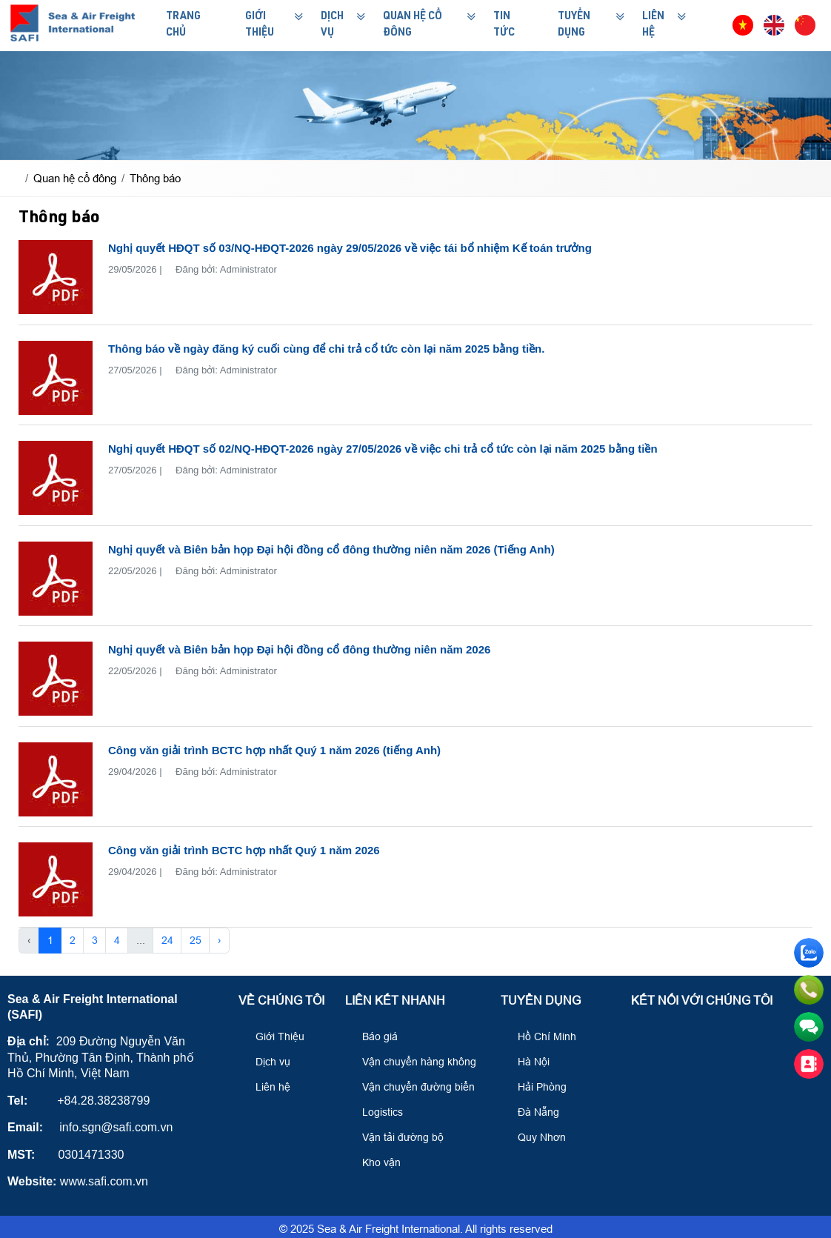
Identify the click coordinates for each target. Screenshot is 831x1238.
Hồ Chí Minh (540, 1036)
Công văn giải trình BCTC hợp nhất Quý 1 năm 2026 (244, 850)
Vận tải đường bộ (396, 1137)
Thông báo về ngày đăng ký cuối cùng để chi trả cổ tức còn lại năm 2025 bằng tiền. (326, 348)
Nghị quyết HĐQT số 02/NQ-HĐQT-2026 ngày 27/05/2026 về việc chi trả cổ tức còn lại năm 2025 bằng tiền (383, 448)
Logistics (376, 1112)
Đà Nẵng (531, 1112)
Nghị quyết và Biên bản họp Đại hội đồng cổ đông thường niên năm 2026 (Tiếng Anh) (331, 549)
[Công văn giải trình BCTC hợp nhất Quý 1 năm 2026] (56, 879)
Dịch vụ (266, 1062)
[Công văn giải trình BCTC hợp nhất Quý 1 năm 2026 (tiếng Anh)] (56, 779)
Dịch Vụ (332, 25)
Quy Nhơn (535, 1137)
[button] (715, 25)
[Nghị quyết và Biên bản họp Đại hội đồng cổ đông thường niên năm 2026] (56, 679)
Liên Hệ (653, 25)
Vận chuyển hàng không (412, 1062)
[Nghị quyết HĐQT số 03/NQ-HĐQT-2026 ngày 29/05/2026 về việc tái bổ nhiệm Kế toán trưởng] (56, 277)
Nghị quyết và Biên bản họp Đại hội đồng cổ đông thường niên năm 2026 (299, 649)
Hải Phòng (535, 1087)
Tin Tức (504, 25)
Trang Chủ (183, 25)
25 (195, 940)
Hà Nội (527, 1062)
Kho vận (375, 1162)
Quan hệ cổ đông (412, 25)
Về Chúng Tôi (281, 1000)
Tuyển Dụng (574, 25)
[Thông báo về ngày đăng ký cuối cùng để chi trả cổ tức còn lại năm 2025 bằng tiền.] (56, 378)
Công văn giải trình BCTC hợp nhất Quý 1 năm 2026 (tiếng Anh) (274, 750)
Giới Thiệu (259, 25)
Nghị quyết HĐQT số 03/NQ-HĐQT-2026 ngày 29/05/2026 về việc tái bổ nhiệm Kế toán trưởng (350, 248)
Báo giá (373, 1036)
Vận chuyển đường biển (412, 1087)
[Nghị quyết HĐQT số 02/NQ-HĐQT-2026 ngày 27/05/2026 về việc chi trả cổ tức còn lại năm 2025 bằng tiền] (56, 478)
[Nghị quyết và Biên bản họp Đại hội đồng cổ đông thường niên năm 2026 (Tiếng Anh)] (56, 579)
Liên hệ (266, 1087)
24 (167, 940)
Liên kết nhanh (395, 1000)
